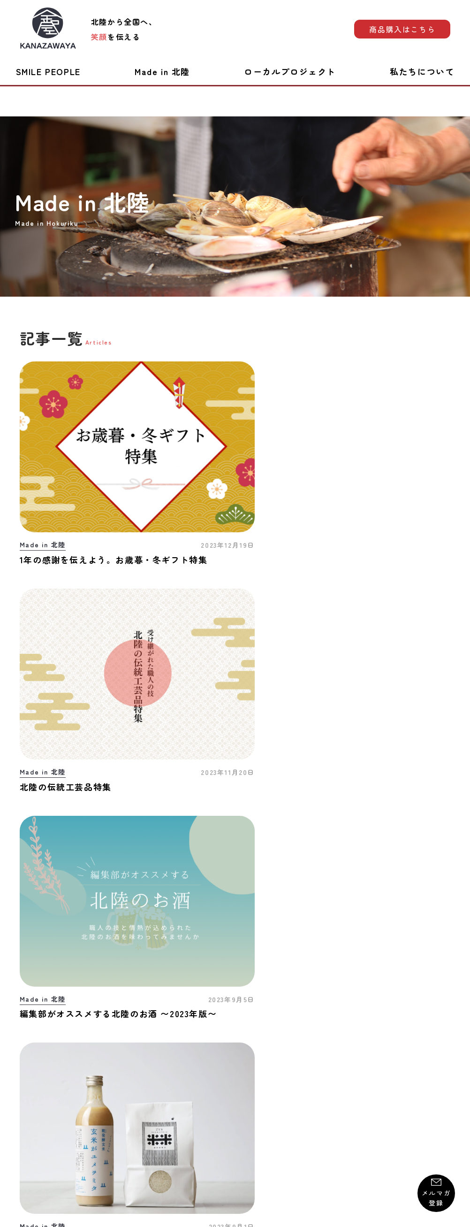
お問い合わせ (42, 1107)
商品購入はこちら (402, 29)
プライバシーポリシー (242, 1107)
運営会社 (435, 1107)
